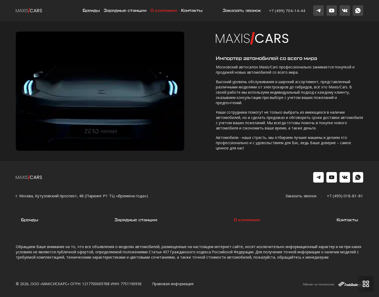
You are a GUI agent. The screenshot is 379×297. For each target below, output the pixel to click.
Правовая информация (172, 283)
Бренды (91, 11)
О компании (164, 11)
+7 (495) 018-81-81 (345, 195)
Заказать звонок (242, 11)
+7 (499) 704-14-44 (287, 10)
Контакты (191, 11)
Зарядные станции (125, 11)
